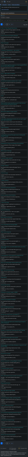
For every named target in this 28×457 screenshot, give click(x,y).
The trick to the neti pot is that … (7, 365)
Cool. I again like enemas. (6, 387)
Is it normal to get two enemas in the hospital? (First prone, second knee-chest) (14, 66)
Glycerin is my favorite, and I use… (8, 214)
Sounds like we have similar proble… (8, 92)
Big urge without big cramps (8, 390)
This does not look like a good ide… (8, 372)
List (2, 15)
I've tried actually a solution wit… (7, 350)
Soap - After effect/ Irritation (8, 73)
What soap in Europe (6, 150)
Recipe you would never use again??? (10, 314)
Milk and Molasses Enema (7, 307)
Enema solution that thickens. (8, 195)
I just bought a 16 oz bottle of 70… (8, 327)
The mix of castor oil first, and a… (7, 409)
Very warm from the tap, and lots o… (8, 379)
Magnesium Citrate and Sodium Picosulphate (12, 143)
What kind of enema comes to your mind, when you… (12, 124)
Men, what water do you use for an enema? (11, 375)
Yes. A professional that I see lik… (7, 169)
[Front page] (0, 4)
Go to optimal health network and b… (8, 228)
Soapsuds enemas (5, 284)
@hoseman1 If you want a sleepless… (8, 243)
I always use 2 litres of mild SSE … (7, 288)
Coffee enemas (4, 180)
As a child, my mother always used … (8, 77)
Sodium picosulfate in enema (8, 299)
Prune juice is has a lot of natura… (8, 39)
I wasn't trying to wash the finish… (8, 424)
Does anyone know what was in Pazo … (9, 191)
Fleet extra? (4, 277)
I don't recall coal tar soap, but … (7, 177)
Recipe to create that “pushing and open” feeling (13, 330)
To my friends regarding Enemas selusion (11, 412)
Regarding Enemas (5, 383)
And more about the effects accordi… (8, 357)
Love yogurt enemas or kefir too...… (8, 131)
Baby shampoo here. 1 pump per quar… (9, 99)
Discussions (5, 4)
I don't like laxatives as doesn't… (7, 438)
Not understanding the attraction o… (8, 296)
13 (9, 24)
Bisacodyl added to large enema (9, 111)
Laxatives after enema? (7, 158)
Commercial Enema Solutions (8, 187)
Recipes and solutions (16, 4)
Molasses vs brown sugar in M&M (9, 292)
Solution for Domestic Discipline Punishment (12, 427)
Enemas (9, 4)
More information (5, 9)
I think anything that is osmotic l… (8, 334)
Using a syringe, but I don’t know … (8, 70)
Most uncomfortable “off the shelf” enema (11, 262)
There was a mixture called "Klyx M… (8, 394)
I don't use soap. (5, 202)
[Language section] (26, 2)
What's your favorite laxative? (8, 434)
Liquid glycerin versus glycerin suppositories (12, 255)
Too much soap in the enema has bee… (9, 318)
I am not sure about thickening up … (8, 199)
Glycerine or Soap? (5, 353)
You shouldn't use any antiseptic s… (8, 416)
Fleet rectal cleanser (6, 232)
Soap (2, 95)
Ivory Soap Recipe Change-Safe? (9, 224)
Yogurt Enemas (5, 127)
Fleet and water (5, 42)
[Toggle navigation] (2, 2)
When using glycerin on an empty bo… (9, 162)
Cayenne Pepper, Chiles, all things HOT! (10, 397)
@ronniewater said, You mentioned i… (8, 252)
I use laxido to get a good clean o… (8, 85)
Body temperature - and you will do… (8, 54)
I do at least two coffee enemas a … (8, 184)
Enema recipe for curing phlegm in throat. (11, 361)
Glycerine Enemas (5, 209)
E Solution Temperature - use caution (10, 50)
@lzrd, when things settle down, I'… (8, 108)
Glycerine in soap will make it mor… (8, 154)
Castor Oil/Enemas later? (7, 405)
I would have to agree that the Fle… (8, 266)
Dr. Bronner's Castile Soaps (7, 420)
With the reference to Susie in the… (8, 32)
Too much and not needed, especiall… (8, 341)
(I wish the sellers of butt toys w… (7, 140)
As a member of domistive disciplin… (8, 431)
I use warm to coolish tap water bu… (8, 221)
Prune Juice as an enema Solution (9, 35)
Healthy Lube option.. (6, 57)
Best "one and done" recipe (7, 270)
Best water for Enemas (6, 217)
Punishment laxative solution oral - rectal (11, 81)
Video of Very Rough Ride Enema (9, 28)
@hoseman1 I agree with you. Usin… (8, 206)
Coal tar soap (4, 173)
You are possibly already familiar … (8, 61)
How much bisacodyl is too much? (9, 337)
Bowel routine (4, 88)
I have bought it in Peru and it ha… (8, 303)
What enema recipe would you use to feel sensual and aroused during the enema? (13, 104)
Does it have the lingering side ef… (8, 147)
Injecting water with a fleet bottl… (8, 47)
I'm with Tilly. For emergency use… (8, 281)
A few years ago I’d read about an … (8, 401)
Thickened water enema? (7, 368)
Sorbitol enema (5, 239)
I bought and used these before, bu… (8, 236)
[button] (12, 24)
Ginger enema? (5, 165)
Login (8, 1)
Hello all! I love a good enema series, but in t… (10, 274)
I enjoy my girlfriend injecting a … (8, 259)
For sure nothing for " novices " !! (7, 311)
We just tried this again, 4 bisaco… (8, 115)
